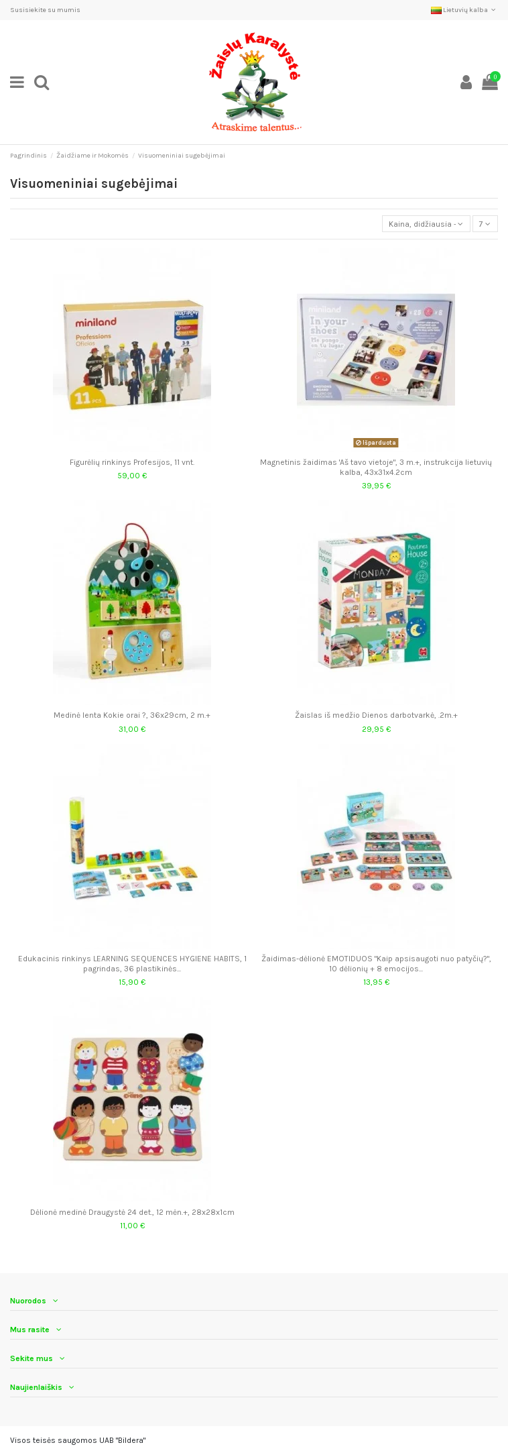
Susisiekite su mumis (45, 10)
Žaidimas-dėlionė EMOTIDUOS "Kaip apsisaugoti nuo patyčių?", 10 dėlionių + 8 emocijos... (376, 963)
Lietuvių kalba (464, 10)
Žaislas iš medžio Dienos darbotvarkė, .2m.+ (376, 715)
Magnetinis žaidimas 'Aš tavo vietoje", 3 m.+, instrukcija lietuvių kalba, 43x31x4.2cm (376, 466)
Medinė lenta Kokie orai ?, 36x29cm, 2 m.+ (132, 715)
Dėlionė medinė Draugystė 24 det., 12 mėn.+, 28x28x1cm (132, 1212)
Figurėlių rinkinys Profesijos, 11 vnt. (132, 462)
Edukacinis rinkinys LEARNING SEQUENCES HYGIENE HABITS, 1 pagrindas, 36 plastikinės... (132, 963)
